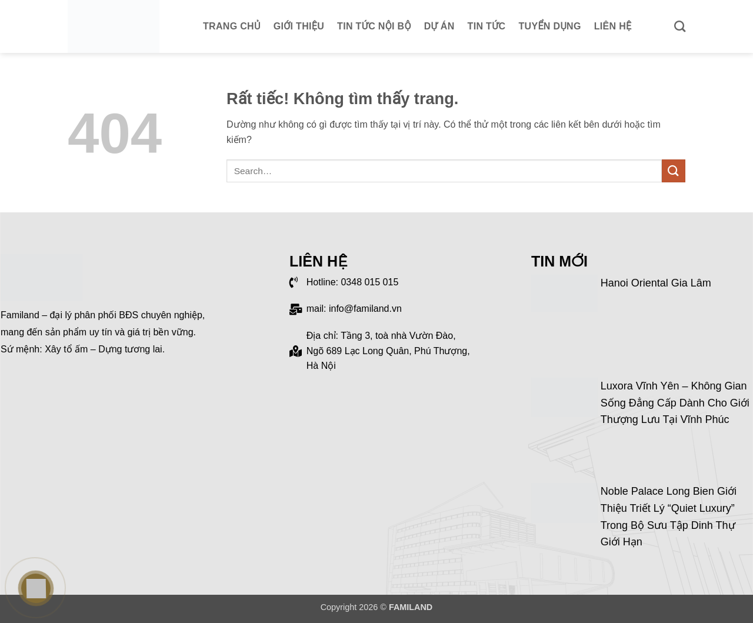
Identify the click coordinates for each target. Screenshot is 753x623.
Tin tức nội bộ (374, 26)
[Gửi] (673, 170)
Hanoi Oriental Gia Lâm (656, 283)
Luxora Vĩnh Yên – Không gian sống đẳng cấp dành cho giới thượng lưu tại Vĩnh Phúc (675, 403)
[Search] (679, 26)
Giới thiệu (299, 26)
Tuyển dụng (550, 26)
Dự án (439, 26)
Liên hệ (613, 26)
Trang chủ (232, 26)
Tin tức (487, 26)
